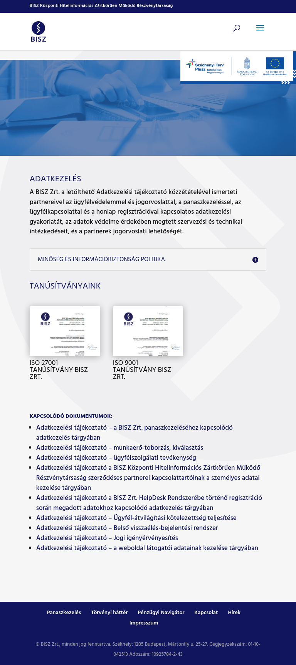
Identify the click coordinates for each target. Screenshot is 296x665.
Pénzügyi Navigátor (161, 612)
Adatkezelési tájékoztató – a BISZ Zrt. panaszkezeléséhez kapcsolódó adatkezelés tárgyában (134, 433)
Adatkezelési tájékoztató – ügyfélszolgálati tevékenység (116, 458)
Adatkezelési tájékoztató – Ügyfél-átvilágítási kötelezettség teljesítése (136, 518)
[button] (260, 33)
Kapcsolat (206, 612)
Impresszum (144, 623)
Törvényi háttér (109, 612)
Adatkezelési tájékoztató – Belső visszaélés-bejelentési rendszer (127, 528)
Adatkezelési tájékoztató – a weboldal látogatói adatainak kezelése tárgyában (147, 548)
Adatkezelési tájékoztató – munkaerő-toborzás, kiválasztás (119, 448)
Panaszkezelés (64, 612)
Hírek (234, 612)
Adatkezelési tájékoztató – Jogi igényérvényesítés (107, 538)
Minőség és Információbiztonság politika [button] (101, 260)
